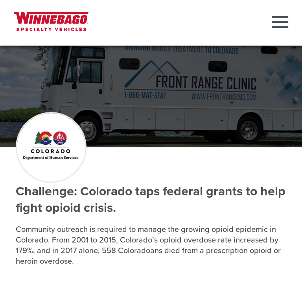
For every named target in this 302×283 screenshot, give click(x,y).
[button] (280, 22)
